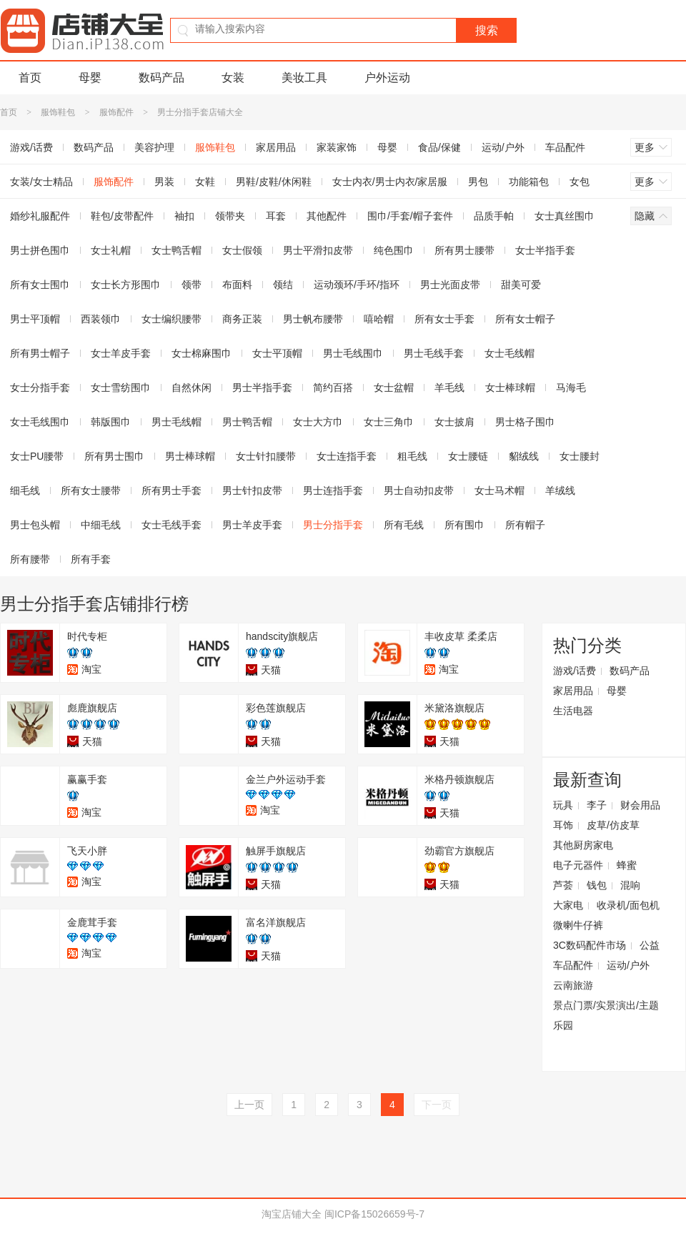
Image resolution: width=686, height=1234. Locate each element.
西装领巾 (101, 319)
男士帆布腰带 (313, 319)
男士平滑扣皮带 (318, 250)
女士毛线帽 (509, 353)
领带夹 (230, 216)
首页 (30, 77)
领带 (192, 284)
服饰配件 (116, 112)
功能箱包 (529, 181)
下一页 (437, 1104)
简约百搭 (333, 387)
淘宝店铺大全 (292, 1214)
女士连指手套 (347, 456)
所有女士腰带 (91, 490)
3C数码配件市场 (589, 945)
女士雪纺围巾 (121, 387)
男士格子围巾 (525, 422)
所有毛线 (404, 524)
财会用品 (640, 805)
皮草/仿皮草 (613, 825)
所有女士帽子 (525, 319)
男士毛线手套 (434, 353)
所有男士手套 (171, 490)
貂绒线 (524, 456)
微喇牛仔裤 (578, 925)
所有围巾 (464, 524)
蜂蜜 (627, 865)
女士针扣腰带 (266, 456)
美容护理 (154, 147)
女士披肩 (454, 422)
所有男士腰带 (464, 250)
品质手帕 (494, 216)
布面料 (237, 284)
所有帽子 (525, 524)
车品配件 (565, 147)
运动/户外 (503, 147)
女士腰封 (580, 456)
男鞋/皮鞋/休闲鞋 (274, 181)
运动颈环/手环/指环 (356, 284)
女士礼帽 (111, 250)
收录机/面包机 (628, 905)
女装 (233, 77)
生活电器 (573, 710)
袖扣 (184, 216)
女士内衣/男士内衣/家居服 (390, 181)
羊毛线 (449, 387)
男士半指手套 (262, 387)
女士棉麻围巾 (202, 353)
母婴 (90, 77)
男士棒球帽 (190, 456)
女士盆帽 (394, 387)
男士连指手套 (333, 490)
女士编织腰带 (171, 319)
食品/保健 (439, 147)
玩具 (563, 805)
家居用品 (276, 147)
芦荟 (563, 885)
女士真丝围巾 (565, 216)
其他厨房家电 (583, 845)
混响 (630, 885)
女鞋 (205, 181)
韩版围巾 (111, 422)
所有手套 (91, 559)
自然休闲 (192, 387)
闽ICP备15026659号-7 (374, 1214)
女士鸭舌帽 (176, 250)
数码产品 (161, 77)
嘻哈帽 (379, 319)
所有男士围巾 (114, 456)
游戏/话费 (574, 670)
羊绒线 (560, 490)
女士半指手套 (545, 250)
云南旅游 (573, 985)
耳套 (276, 216)
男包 (478, 181)
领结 (283, 284)
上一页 (249, 1104)
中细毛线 (101, 524)
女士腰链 (468, 456)
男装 (164, 181)
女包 (580, 181)
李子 (597, 805)
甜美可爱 (521, 284)
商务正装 (242, 319)
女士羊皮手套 (121, 353)
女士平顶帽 (277, 353)
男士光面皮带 (450, 284)
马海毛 (571, 387)
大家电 (568, 905)
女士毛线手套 (171, 524)
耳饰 (563, 825)
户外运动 (387, 77)
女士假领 (242, 250)
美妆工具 (304, 77)
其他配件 (327, 216)
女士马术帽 (499, 490)
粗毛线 (412, 456)
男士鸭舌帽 (247, 422)
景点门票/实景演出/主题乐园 (606, 1015)
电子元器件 (578, 865)
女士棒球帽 (510, 387)
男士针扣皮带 (252, 490)
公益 (650, 945)
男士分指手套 (333, 524)
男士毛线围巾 (353, 353)
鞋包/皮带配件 (122, 216)
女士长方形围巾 (126, 284)
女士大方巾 (318, 422)
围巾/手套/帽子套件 (410, 216)
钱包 (597, 885)
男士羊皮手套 (252, 524)
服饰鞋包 (58, 112)
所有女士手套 (444, 319)
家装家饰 (337, 147)
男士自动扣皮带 (419, 490)
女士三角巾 (389, 422)
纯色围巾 (394, 250)
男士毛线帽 (176, 422)
